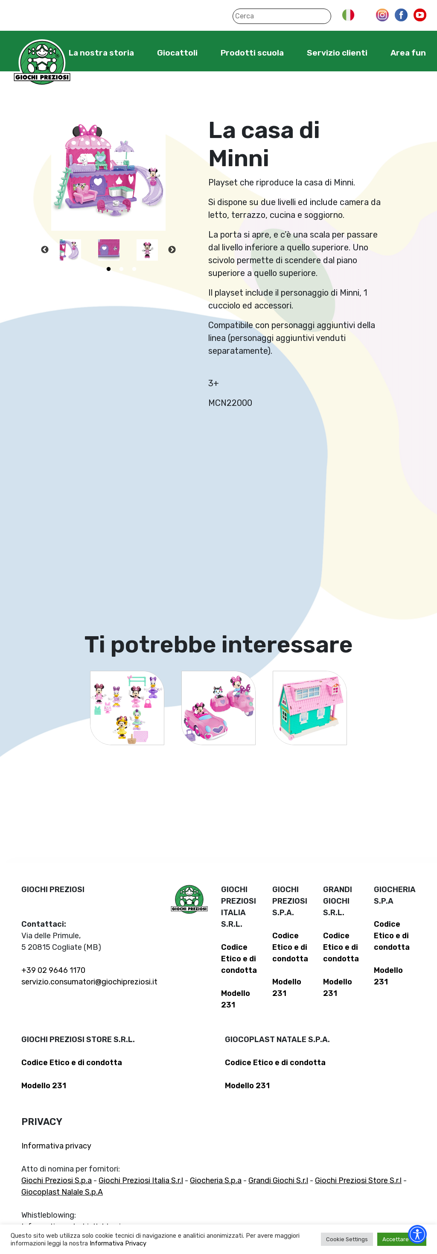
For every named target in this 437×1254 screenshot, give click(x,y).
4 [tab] (121, 269)
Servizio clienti (337, 53)
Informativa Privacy (118, 1243)
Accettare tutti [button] (401, 1239)
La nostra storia (101, 53)
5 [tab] (134, 269)
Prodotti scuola (252, 53)
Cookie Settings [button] (347, 1239)
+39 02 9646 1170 (53, 970)
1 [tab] (83, 269)
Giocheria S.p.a (216, 1180)
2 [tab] (95, 269)
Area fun (408, 53)
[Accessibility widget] (417, 1234)
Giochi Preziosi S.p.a (56, 1180)
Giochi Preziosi (42, 63)
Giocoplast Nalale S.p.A (62, 1192)
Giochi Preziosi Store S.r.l (358, 1180)
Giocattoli (177, 53)
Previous (45, 250)
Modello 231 (43, 1085)
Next (172, 250)
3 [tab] (108, 269)
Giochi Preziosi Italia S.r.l (141, 1180)
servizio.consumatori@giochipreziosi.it (89, 982)
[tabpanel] (70, 250)
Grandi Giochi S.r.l (278, 1180)
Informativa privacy (56, 1146)
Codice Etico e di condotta (239, 959)
